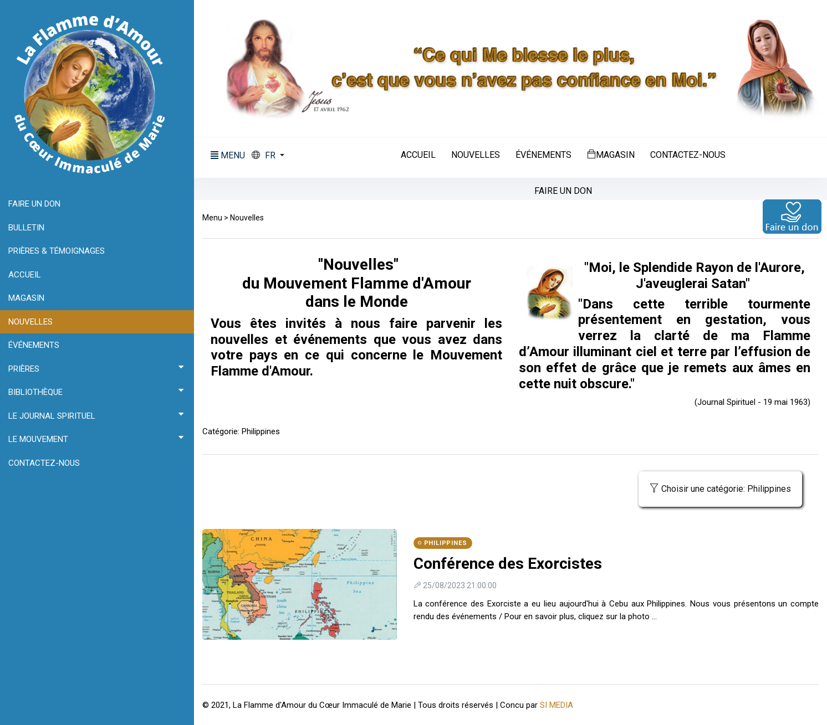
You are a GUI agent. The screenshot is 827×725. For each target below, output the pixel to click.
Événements (543, 155)
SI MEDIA (556, 705)
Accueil (418, 155)
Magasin (611, 155)
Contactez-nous (688, 155)
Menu (212, 217)
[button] (268, 156)
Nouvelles (475, 155)
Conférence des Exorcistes (508, 563)
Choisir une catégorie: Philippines (720, 489)
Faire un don (563, 191)
